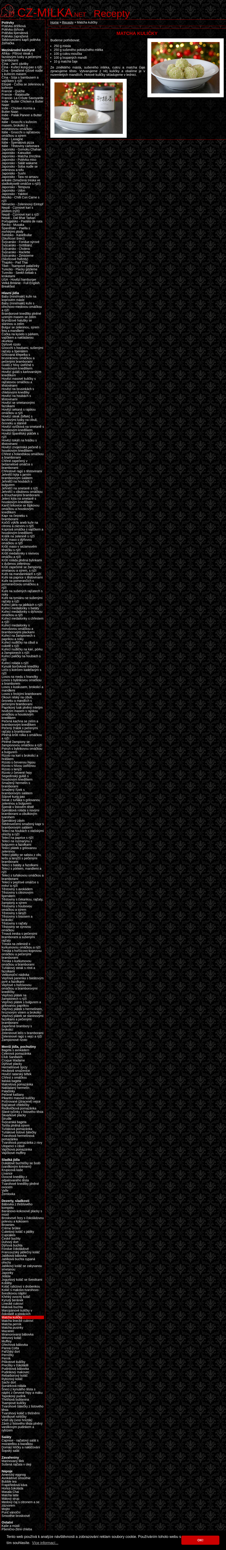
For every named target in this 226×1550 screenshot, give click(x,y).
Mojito (6, 1509)
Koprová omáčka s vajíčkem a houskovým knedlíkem (22, 531)
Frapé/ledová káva (14, 1485)
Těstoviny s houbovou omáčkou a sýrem (17, 908)
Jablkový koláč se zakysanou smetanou (22, 1267)
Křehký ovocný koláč (16, 1297)
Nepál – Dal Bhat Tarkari (18, 218)
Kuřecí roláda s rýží (15, 663)
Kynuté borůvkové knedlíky (20, 666)
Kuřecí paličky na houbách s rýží (21, 658)
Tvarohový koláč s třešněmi (21, 1413)
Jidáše (6, 1276)
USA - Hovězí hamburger (19, 279)
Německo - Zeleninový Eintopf (22, 204)
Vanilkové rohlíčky (14, 1416)
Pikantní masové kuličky (18, 1098)
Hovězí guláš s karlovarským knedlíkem (21, 373)
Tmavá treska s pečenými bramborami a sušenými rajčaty (19, 937)
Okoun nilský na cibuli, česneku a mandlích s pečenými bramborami (17, 701)
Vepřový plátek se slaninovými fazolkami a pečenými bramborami (23, 1019)
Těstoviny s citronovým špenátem (17, 894)
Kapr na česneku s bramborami (15, 517)
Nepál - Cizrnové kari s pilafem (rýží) (17, 209)
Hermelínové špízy (14, 1067)
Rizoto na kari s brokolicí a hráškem (20, 757)
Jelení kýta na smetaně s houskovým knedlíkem (19, 500)
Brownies (8, 1225)
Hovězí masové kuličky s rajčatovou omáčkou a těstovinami (19, 382)
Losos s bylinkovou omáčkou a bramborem (21, 682)
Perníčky (8, 1355)
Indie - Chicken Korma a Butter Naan (18, 110)
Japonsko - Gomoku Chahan (21, 149)
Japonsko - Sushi (14, 173)
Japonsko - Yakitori (15, 194)
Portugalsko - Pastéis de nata (22, 221)
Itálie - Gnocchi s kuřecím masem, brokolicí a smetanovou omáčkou (19, 125)
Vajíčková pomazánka (17, 1149)
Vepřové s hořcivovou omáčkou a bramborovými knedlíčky (20, 988)
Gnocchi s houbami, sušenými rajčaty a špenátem (22, 349)
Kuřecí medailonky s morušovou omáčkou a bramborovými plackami (18, 629)
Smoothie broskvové (16, 1516)
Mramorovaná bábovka (17, 1334)
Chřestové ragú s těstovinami (22, 471)
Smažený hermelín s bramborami (16, 784)
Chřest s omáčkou (14, 1077)
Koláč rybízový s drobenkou (21, 1286)
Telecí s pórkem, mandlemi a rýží (21, 870)
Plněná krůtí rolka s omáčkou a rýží (22, 736)
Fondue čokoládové (15, 1249)
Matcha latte (10, 1495)
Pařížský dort (11, 1351)
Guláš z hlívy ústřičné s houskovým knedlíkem (18, 366)
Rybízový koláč (12, 1379)
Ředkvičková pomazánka (19, 1108)
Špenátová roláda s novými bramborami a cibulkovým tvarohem (20, 814)
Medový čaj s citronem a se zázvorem (20, 1503)
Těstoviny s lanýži (14, 913)
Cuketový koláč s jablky (18, 1231)
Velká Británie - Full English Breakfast (21, 284)
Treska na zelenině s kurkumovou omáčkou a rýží (21, 945)
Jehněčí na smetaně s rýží (20, 488)
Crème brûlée (11, 1228)
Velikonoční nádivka (15, 975)
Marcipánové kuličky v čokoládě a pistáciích (17, 1312)
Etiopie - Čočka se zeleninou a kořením (23, 86)
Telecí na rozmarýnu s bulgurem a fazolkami (17, 843)
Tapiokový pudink (14, 1396)
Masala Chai (10, 1492)
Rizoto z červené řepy (17, 772)
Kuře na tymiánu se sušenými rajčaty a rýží (22, 599)
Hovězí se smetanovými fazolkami (18, 404)
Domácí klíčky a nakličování (21, 1447)
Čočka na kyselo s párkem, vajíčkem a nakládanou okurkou (20, 338)
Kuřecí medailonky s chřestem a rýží (23, 620)
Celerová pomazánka (16, 1053)
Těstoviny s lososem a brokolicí (17, 918)
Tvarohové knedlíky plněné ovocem (20, 1185)
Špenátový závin (13, 820)
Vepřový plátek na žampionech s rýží (14, 997)
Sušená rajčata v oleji (16, 1464)
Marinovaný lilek (13, 1461)
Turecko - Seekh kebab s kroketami (19, 274)
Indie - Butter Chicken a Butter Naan (23, 103)
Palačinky (8, 1091)
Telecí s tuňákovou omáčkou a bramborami (23, 877)
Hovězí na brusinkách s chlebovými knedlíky (18, 390)
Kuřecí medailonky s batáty (20, 608)
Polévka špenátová (15, 33)
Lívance (7, 1173)
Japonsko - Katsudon (16, 153)
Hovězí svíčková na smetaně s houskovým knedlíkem (23, 428)
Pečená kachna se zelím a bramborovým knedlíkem (20, 723)
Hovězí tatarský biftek (16, 1074)
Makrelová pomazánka (17, 1084)
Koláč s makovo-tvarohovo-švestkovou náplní (20, 1291)
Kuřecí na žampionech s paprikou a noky (18, 637)
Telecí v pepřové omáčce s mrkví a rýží (20, 884)
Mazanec (8, 1331)
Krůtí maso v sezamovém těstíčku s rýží (19, 548)
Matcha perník (11, 1324)
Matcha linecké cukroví (17, 1321)
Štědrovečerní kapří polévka (21, 40)
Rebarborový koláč (15, 1375)
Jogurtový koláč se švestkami (22, 1279)
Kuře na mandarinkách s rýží (21, 574)
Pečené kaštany (13, 1094)
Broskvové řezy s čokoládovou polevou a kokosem (23, 1219)
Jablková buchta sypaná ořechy (18, 1260)
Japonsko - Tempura (16, 187)
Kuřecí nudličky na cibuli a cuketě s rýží (20, 644)
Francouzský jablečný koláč (21, 1252)
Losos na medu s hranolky (20, 677)
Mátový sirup (10, 1498)
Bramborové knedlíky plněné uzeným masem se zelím (21, 315)
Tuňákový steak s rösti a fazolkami (18, 969)
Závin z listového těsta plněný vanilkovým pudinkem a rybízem (22, 1427)
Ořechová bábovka (15, 1345)
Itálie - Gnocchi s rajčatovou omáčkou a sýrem (21, 134)
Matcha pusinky (12, 1327)
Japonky (7, 1273)
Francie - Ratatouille (16, 94)
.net (51, 12)
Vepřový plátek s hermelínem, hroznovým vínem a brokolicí (22, 1010)
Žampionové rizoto (14, 1040)
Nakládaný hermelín (15, 1088)
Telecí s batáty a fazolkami (20, 865)
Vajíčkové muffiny (14, 1153)
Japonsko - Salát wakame (19, 163)
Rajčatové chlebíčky (15, 1105)
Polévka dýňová (13, 29)
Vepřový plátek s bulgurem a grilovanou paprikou (21, 1004)
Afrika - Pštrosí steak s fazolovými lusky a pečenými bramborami (21, 57)
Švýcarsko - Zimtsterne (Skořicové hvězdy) (17, 257)
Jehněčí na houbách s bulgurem (17, 483)
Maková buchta (12, 1307)
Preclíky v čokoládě (15, 1365)
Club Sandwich (12, 1057)
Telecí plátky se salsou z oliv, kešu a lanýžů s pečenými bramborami (21, 858)
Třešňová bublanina (15, 1399)
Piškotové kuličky (13, 1362)
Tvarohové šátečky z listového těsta (23, 1408)
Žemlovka (8, 1194)
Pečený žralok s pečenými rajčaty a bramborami (20, 729)
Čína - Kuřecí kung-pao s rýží (22, 67)
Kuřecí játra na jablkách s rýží (22, 605)
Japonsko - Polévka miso (19, 159)
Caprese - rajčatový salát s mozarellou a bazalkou (20, 1442)
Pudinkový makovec (15, 1372)
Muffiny (7, 1341)
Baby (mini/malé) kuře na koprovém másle (19, 298)
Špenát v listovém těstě (18, 807)
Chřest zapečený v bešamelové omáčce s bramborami (17, 464)
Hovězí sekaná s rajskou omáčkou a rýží (19, 411)
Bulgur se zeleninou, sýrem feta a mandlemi (20, 329)
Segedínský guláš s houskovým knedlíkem (17, 777)
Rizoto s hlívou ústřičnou (19, 766)
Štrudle (6, 1118)
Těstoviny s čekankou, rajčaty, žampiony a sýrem (22, 901)
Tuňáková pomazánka (17, 1129)
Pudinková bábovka (15, 1368)
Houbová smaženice (16, 1070)
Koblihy (7, 1283)
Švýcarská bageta (14, 1122)
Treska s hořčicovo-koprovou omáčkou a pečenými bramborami (21, 954)
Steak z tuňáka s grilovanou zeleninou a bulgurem (21, 801)
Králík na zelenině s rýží (18, 536)
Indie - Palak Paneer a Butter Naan (22, 117)
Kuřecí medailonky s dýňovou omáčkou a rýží (22, 613)
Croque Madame (13, 1060)
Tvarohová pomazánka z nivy (22, 1142)
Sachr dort (9, 1382)
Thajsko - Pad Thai (15, 262)
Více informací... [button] (45, 1543)
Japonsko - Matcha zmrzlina (21, 156)
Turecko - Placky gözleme (19, 269)
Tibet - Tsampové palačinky (20, 266)
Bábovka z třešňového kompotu (17, 1206)
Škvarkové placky (14, 1115)
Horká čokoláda (12, 1488)
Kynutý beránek (12, 1300)
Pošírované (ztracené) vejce (21, 1101)
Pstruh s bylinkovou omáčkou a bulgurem (22, 750)
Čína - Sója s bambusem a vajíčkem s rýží (20, 79)
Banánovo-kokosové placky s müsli (22, 1212)
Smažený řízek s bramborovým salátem (17, 791)
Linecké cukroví (12, 1303)
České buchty (11, 1238)
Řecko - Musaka (13, 225)
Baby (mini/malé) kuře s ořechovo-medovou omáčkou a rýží (22, 307)
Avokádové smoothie (16, 1478)
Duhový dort (10, 1242)
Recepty (112, 13)
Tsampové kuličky (14, 1403)
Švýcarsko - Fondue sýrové (20, 242)
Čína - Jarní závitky (15, 64)
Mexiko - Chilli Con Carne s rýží (20, 199)
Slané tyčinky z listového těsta (22, 1112)
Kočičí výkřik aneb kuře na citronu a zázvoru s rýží (20, 524)
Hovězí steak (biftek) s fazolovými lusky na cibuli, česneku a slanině (20, 420)
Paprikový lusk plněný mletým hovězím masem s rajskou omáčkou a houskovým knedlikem (22, 713)
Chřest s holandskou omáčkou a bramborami (23, 455)
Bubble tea (9, 1481)
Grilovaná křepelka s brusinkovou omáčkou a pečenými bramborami (18, 358)
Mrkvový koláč (11, 1338)
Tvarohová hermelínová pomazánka (18, 1137)
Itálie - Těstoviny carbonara (20, 146)
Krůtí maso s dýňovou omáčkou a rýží (17, 541)
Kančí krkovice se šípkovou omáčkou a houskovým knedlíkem (20, 509)
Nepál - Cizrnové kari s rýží (20, 214)
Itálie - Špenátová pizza (18, 142)
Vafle (5, 1190)
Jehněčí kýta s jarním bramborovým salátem (17, 476)
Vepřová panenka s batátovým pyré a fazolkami (23, 980)
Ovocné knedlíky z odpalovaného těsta (15, 1178)
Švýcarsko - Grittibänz (17, 245)
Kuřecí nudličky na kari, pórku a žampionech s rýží (22, 651)
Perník (6, 1358)
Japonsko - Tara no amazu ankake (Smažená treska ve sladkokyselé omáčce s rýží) (21, 180)
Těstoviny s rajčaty (14, 923)
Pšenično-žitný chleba (17, 1529)
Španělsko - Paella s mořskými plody (16, 230)
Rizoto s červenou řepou (19, 762)
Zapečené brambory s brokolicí (17, 1028)
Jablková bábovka (14, 1255)
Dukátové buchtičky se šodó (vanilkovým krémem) (21, 1165)
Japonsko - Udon (13, 190)
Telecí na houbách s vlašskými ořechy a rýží (23, 832)
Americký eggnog (14, 1474)
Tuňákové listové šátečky (19, 1132)
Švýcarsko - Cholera (16, 249)
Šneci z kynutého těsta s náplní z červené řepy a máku (22, 1391)
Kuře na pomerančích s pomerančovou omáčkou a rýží (20, 584)
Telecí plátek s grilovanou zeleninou (19, 849)
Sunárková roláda (14, 1386)
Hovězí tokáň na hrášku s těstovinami (19, 442)
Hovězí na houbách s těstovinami (16, 397)
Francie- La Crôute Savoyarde (23, 98)
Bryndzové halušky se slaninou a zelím (17, 322)
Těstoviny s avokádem (17, 889)
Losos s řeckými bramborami (21, 694)
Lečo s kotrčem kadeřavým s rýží (21, 671)
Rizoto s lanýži (12, 769)
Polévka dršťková (14, 26)
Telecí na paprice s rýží (17, 838)
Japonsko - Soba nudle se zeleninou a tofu (20, 168)
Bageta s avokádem (15, 1050)
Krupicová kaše (12, 1170)
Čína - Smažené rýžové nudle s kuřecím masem (22, 72)
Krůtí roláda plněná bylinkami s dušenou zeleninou (22, 562)
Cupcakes (8, 1235)
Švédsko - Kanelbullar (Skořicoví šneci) (17, 236)
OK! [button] (200, 1540)
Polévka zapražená (15, 36)
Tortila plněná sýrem (16, 1125)
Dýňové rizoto (11, 344)
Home (54, 22)
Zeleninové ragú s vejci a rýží (22, 1036)
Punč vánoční (11, 1512)
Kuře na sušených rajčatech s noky (22, 592)
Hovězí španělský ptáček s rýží (20, 435)
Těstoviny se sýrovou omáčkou (16, 928)
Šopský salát (10, 1450)
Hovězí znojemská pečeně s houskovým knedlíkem (21, 449)
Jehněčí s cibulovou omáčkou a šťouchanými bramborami (22, 493)
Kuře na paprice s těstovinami (22, 577)
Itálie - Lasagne (12, 139)
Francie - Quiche (13, 91)
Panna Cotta (10, 1348)
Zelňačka (8, 43)
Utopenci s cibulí (13, 1146)
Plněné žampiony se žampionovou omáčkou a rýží (22, 743)
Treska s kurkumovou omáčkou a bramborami (18, 962)
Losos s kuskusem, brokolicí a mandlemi (22, 688)
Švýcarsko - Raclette (16, 252)
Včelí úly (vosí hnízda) (17, 1420)
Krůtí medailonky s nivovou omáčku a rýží (20, 555)
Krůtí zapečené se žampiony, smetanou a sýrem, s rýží (22, 568)
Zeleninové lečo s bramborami (23, 1033)
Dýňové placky (12, 1064)
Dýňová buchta (12, 1245)
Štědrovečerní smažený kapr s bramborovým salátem (23, 825)
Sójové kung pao (13, 796)
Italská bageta (11, 1081)
